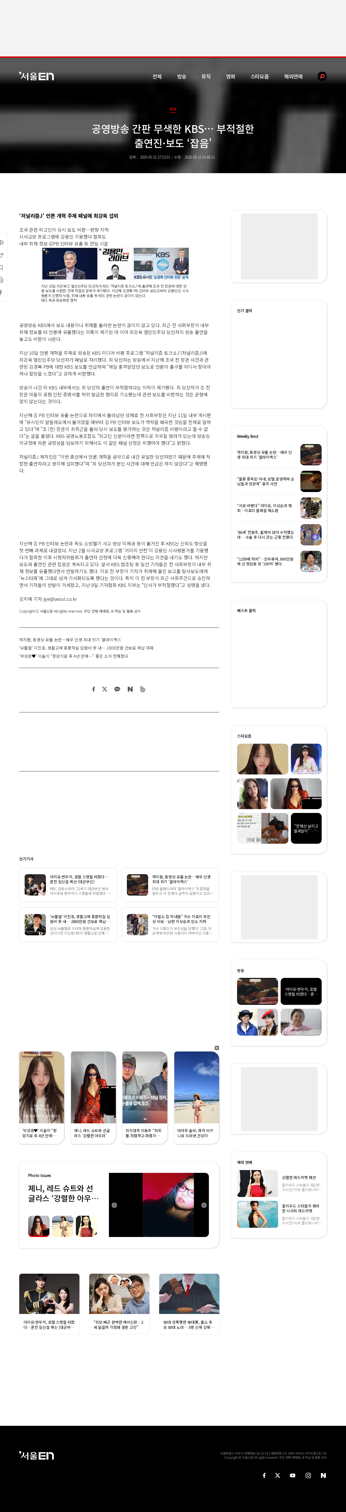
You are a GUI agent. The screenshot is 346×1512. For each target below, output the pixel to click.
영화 (230, 76)
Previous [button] (114, 1204)
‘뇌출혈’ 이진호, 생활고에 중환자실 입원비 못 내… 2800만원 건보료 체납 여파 (86, 648)
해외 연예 (244, 1162)
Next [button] (203, 1204)
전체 (157, 76)
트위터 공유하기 (104, 689)
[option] (159, 1205)
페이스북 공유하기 (93, 689)
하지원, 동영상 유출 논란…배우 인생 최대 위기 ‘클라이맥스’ (70, 639)
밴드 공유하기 (143, 689)
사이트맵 (310, 1453)
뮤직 (206, 76)
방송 (181, 76)
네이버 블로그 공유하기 (130, 689)
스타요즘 (260, 76)
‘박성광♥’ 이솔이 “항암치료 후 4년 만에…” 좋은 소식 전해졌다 (73, 656)
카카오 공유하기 (117, 689)
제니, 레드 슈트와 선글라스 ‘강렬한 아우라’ (60, 1198)
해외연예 (293, 76)
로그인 (322, 1453)
